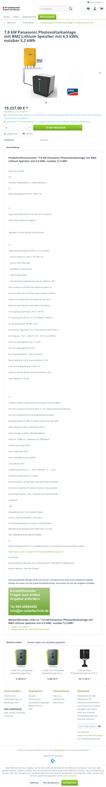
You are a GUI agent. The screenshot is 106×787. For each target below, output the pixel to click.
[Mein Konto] (95, 8)
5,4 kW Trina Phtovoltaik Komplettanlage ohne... (21, 671)
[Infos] (16, 16)
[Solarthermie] (29, 16)
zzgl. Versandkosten (20, 111)
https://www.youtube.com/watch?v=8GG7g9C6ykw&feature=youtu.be (35, 552)
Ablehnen (34, 782)
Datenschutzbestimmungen (90, 735)
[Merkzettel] (88, 8)
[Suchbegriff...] (56, 8)
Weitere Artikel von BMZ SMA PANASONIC (28, 629)
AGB (30, 709)
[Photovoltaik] (47, 16)
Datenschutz (59, 699)
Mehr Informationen (67, 775)
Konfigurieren (69, 782)
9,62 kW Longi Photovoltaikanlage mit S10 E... (85, 671)
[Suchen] (71, 8)
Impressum (58, 702)
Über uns (57, 696)
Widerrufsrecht (36, 705)
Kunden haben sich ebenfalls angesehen (46, 642)
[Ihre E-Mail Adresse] (87, 726)
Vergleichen (11, 133)
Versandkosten (59, 750)
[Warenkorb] (101, 8)
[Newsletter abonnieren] (99, 726)
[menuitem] (56, 8)
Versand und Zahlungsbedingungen (39, 701)
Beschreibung (12, 147)
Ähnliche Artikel (14, 642)
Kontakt (32, 696)
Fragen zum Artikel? (18, 626)
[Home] (6, 16)
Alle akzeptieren (51, 782)
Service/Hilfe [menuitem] (94, 2)
